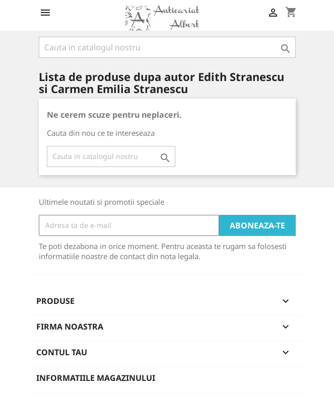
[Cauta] (167, 47)
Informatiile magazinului (95, 377)
